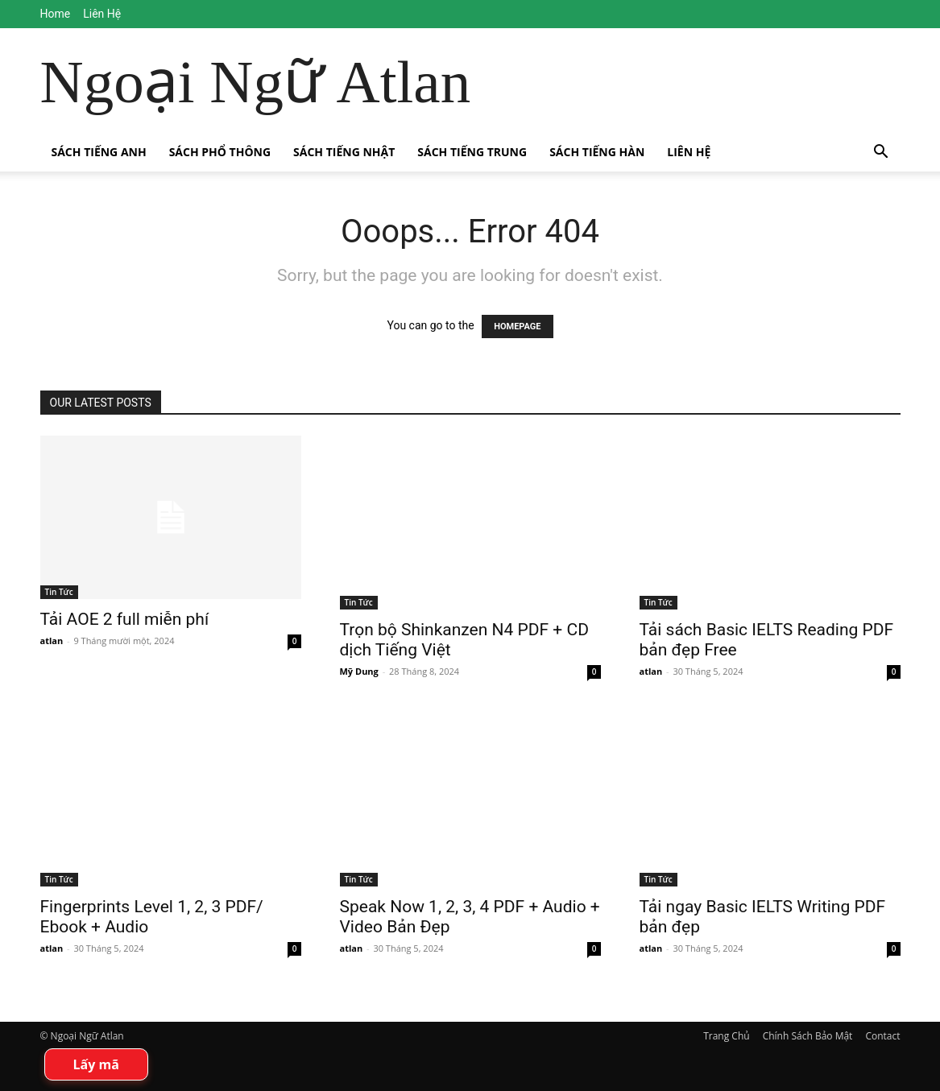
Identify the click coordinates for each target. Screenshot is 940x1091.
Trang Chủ (726, 1036)
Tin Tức (59, 591)
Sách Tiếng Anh (99, 151)
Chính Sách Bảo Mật (808, 1036)
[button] (881, 153)
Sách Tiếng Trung (472, 151)
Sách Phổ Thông (220, 151)
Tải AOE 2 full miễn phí (124, 619)
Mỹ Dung (359, 671)
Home (55, 13)
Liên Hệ (102, 13)
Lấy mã (96, 1064)
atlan (52, 640)
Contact (882, 1036)
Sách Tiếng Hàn (596, 151)
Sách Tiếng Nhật (344, 151)
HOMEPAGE (517, 326)
